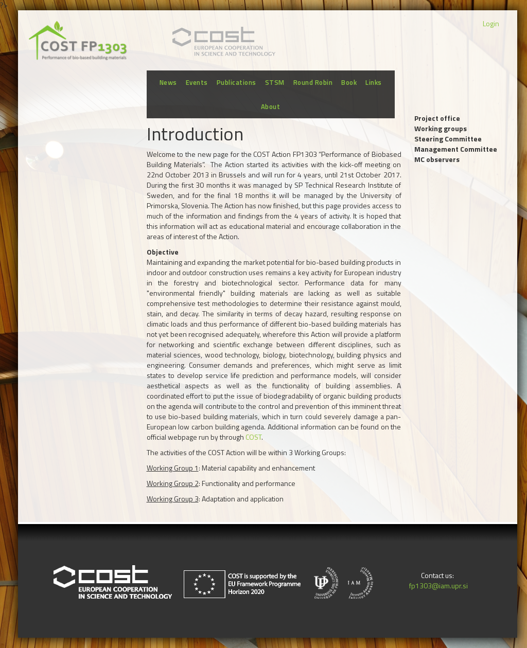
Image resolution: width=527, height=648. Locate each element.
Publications (236, 82)
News (168, 82)
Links (373, 82)
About (270, 106)
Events (197, 82)
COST (253, 436)
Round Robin (313, 82)
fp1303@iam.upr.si (437, 586)
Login (491, 23)
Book (349, 82)
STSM (275, 82)
